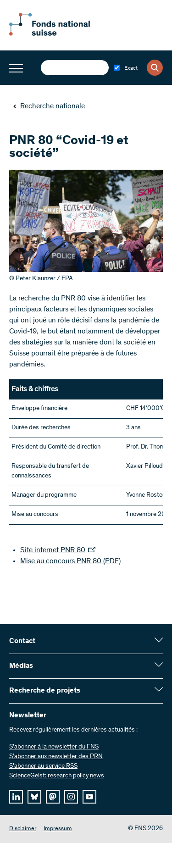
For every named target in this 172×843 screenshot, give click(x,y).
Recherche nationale (49, 106)
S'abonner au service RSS (43, 766)
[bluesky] (34, 797)
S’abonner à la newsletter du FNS (54, 747)
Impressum (58, 829)
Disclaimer (22, 829)
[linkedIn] (16, 797)
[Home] (59, 34)
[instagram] (71, 797)
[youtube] (89, 797)
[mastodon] (53, 797)
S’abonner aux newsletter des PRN (56, 757)
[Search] (155, 68)
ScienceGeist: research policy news (56, 776)
